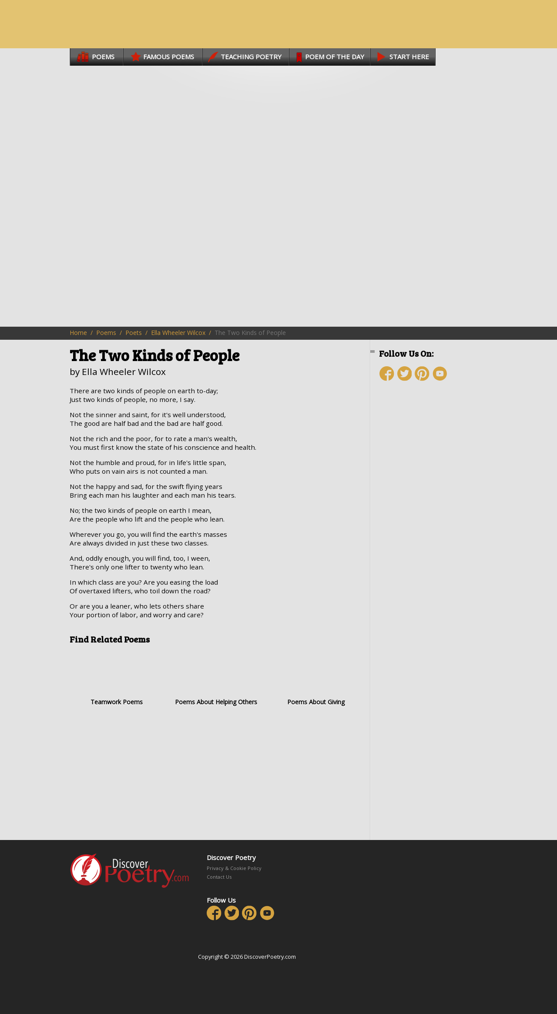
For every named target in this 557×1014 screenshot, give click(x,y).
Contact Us (219, 876)
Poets (133, 332)
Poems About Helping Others (216, 678)
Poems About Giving (315, 678)
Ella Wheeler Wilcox (178, 332)
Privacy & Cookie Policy (234, 868)
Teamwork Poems (116, 678)
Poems (106, 332)
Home (78, 332)
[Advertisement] (430, 542)
